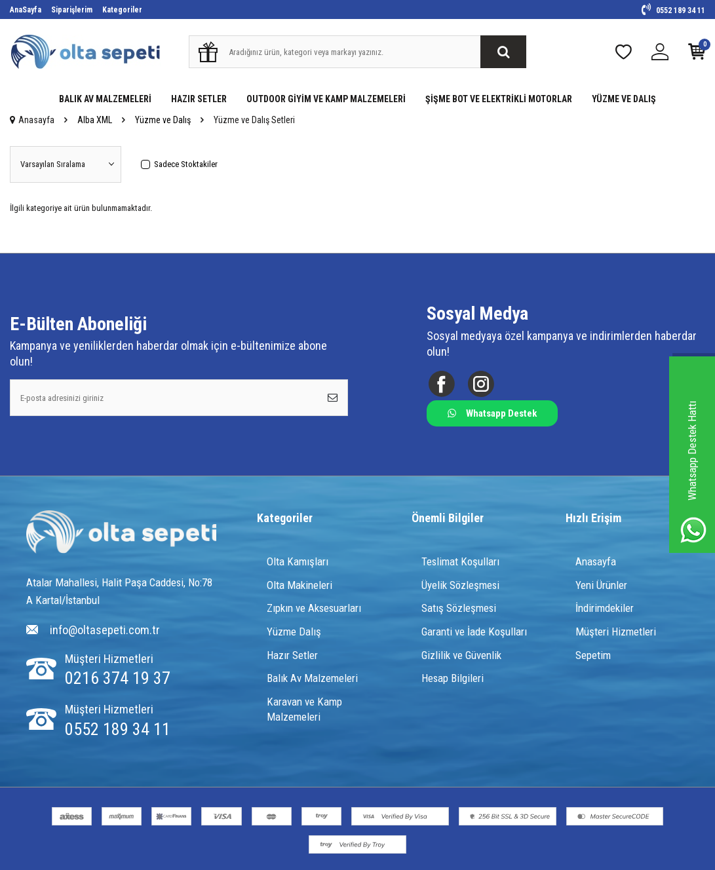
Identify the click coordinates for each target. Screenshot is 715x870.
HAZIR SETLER (199, 99)
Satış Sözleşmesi (458, 608)
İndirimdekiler (604, 608)
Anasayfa (32, 120)
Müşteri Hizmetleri (615, 631)
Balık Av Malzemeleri (312, 678)
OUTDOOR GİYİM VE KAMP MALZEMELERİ (326, 99)
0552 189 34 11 (673, 10)
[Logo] (121, 533)
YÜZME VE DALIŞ (624, 99)
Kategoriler (122, 9)
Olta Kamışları (297, 561)
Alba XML (94, 120)
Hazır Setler (292, 655)
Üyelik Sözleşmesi (460, 585)
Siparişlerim (71, 9)
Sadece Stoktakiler (179, 164)
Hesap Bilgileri (452, 678)
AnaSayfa (25, 9)
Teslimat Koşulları (460, 561)
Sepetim (593, 655)
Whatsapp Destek (492, 413)
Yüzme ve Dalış (163, 120)
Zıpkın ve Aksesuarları (314, 608)
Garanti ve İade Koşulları (474, 631)
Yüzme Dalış (294, 631)
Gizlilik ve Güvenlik (461, 655)
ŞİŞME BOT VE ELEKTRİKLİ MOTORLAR (498, 99)
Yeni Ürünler (601, 585)
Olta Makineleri (299, 585)
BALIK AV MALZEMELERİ (105, 99)
